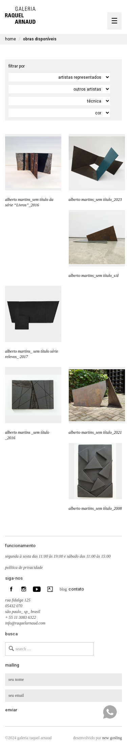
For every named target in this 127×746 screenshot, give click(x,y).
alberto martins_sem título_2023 (95, 199)
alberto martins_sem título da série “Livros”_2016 (29, 202)
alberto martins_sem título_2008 (95, 508)
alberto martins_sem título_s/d (94, 275)
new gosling (112, 737)
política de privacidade (24, 567)
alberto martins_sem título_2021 (95, 432)
